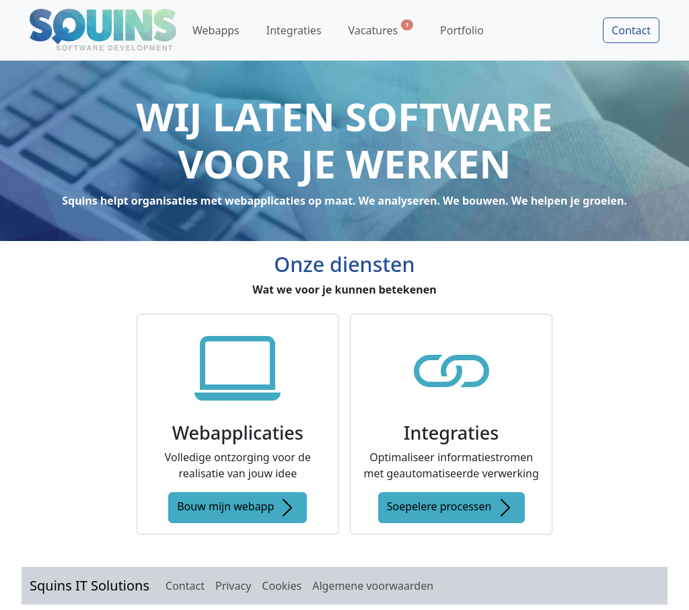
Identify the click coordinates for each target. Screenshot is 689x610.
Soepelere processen (451, 507)
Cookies (281, 585)
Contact (631, 30)
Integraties (294, 30)
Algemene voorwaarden (372, 585)
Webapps (216, 30)
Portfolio (462, 30)
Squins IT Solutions (89, 585)
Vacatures (381, 29)
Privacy (233, 585)
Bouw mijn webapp (237, 507)
